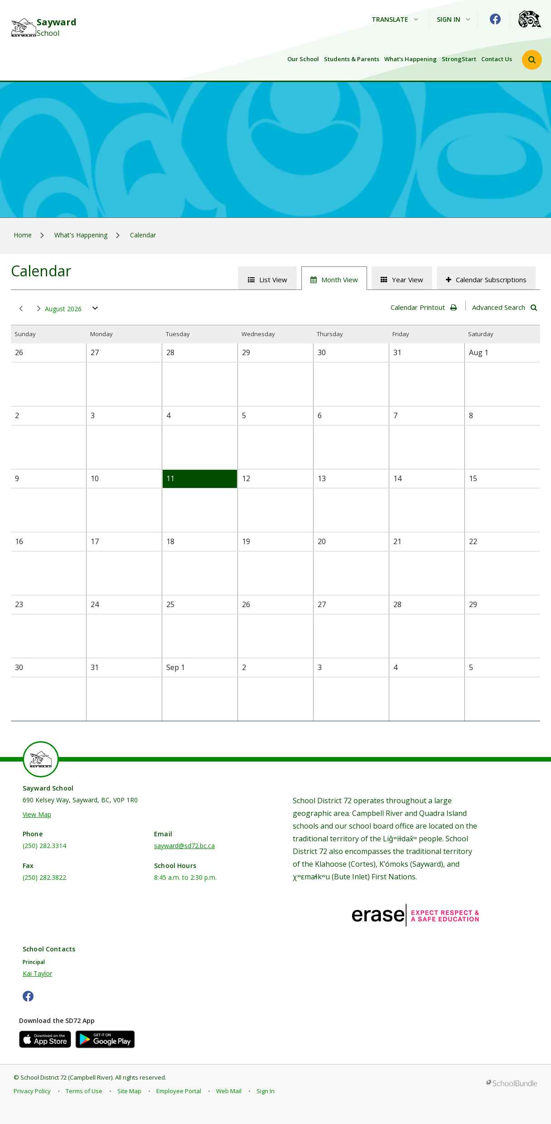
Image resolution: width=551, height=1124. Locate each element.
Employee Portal (178, 1091)
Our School (303, 59)
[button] (532, 60)
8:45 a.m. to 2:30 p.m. (185, 877)
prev (21, 308)
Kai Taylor (37, 973)
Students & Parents (351, 59)
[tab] (267, 278)
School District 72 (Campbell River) (66, 1077)
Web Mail (229, 1091)
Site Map (129, 1091)
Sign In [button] (453, 20)
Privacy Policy (32, 1091)
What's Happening (410, 59)
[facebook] (495, 19)
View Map (37, 814)
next (39, 308)
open (95, 310)
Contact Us (496, 59)
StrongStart (459, 59)
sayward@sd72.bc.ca (184, 845)
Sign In (265, 1091)
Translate (395, 20)
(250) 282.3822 (44, 877)
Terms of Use (84, 1091)
